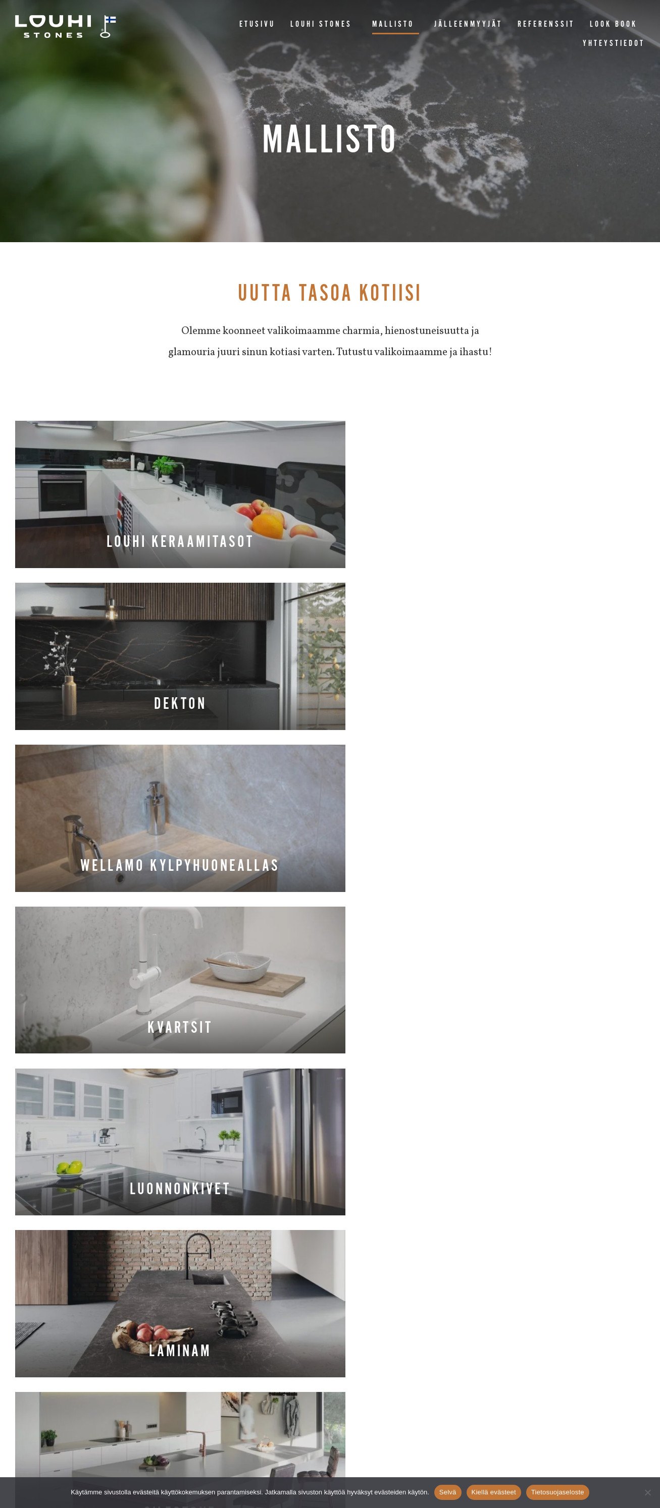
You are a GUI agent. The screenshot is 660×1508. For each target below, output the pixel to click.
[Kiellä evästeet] (647, 1492)
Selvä (447, 1492)
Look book (613, 24)
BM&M (381, 1456)
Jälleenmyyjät (468, 24)
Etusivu (257, 24)
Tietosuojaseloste (557, 1492)
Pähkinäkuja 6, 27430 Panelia (284, 1373)
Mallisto (395, 24)
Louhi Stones (323, 24)
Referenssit (546, 24)
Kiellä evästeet (494, 1492)
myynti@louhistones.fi (390, 1373)
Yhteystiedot (614, 43)
